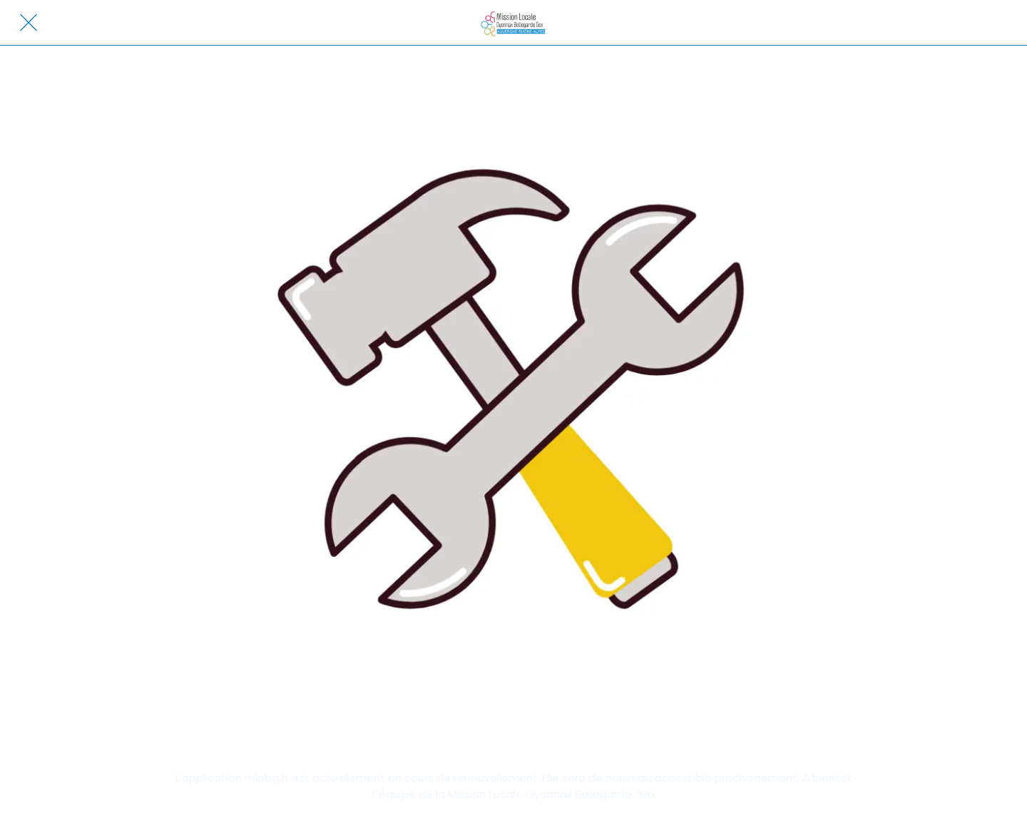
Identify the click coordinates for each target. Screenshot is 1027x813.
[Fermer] (28, 22)
